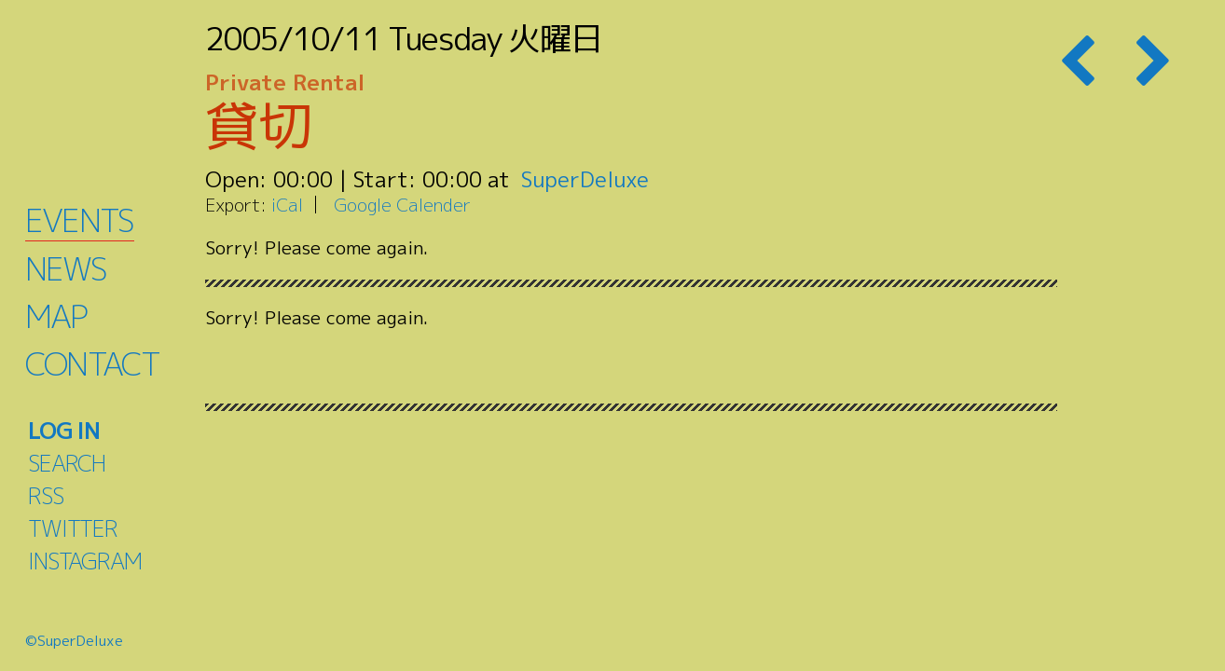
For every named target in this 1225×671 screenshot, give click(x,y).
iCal (287, 204)
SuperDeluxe (585, 179)
